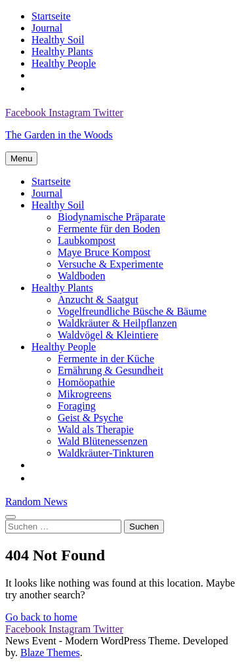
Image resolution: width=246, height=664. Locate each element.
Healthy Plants (62, 51)
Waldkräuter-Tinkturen (106, 453)
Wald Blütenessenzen (103, 441)
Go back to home (41, 617)
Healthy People (63, 63)
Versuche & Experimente (110, 264)
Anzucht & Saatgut (98, 299)
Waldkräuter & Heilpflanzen (117, 323)
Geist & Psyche (90, 417)
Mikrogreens (85, 394)
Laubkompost (86, 240)
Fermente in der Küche (106, 358)
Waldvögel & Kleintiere (108, 335)
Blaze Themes (50, 652)
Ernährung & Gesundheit (110, 370)
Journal (46, 27)
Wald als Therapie (96, 429)
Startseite (51, 16)
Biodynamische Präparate (111, 216)
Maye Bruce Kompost (104, 252)
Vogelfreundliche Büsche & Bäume (132, 311)
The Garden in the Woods (59, 134)
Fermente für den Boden (109, 228)
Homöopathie (86, 382)
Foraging (77, 405)
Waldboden (81, 275)
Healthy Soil (57, 39)
